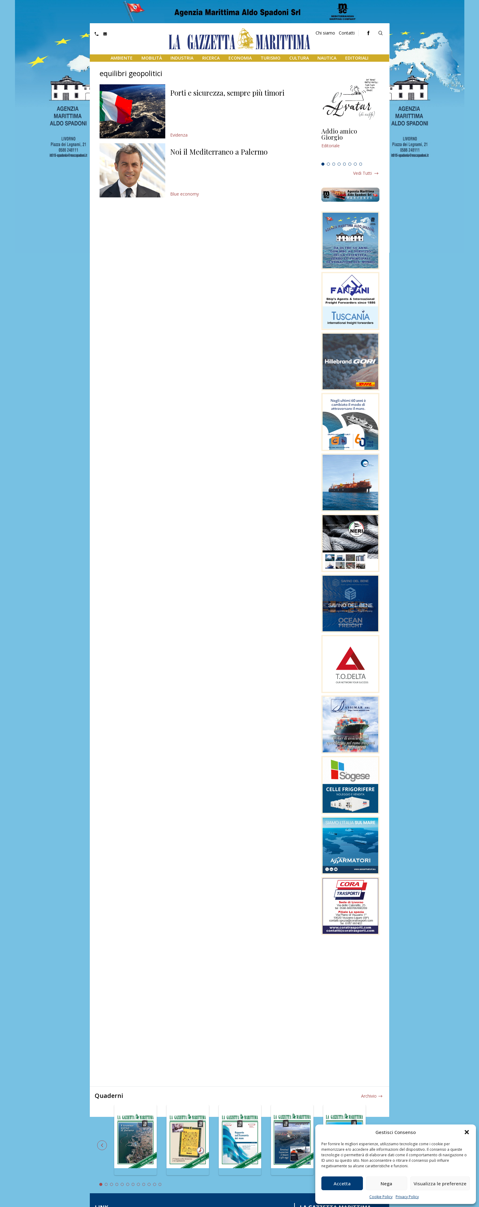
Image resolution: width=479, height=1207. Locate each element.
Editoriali (356, 58)
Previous (102, 1145)
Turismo (270, 58)
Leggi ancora (350, 144)
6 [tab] (349, 164)
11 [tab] (154, 1184)
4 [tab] (339, 164)
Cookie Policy (381, 1196)
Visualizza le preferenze (440, 1183)
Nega (386, 1183)
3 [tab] (333, 164)
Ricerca (211, 58)
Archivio (369, 1096)
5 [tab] (344, 164)
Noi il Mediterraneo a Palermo (219, 151)
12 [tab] (160, 1184)
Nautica (326, 58)
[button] (467, 1132)
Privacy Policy (407, 1196)
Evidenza (179, 135)
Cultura (299, 58)
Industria (181, 58)
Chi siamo (325, 33)
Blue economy (184, 194)
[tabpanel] (350, 144)
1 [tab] (322, 164)
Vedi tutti (362, 173)
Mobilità (151, 58)
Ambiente (122, 58)
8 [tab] (360, 164)
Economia (240, 58)
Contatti (347, 33)
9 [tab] (143, 1184)
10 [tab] (149, 1184)
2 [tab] (328, 164)
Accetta (342, 1183)
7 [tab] (355, 164)
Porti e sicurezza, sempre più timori (227, 92)
